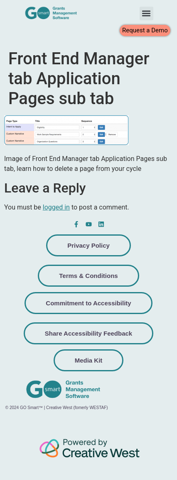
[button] (146, 13)
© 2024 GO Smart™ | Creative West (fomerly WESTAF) (56, 407)
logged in (56, 207)
